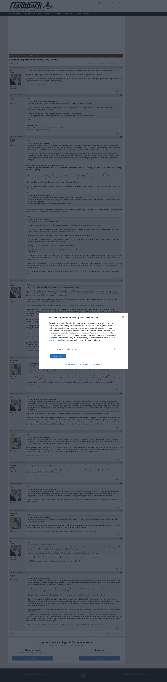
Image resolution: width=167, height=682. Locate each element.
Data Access (83, 365)
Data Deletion (70, 365)
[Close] (123, 317)
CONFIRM (61, 356)
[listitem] (83, 349)
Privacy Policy (97, 365)
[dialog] (83, 341)
